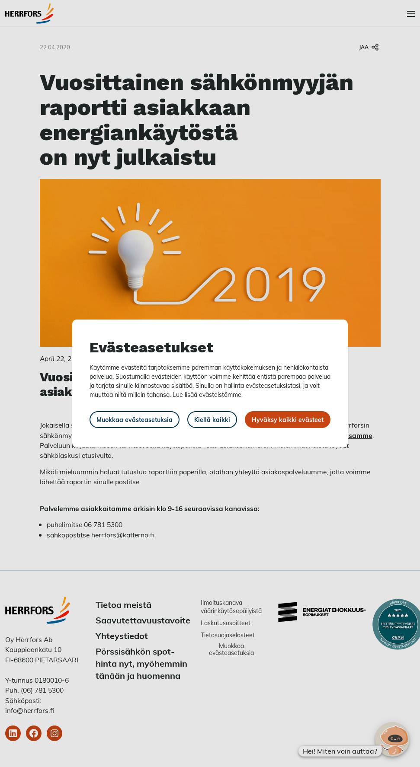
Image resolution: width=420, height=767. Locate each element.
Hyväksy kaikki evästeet (288, 419)
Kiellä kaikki (212, 419)
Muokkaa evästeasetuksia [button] (134, 419)
